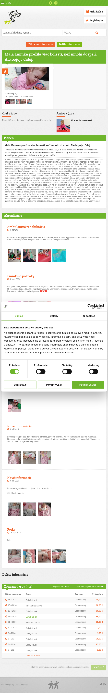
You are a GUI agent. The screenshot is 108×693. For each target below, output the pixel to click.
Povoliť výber (54, 384)
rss (105, 684)
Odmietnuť (20, 384)
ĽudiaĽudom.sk (21, 685)
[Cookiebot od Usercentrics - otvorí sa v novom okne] (89, 306)
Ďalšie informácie (69, 44)
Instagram (56, 3)
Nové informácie (19, 426)
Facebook (50, 3)
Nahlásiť (99, 667)
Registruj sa (97, 20)
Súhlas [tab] (19, 315)
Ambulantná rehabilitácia (26, 227)
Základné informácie (40, 44)
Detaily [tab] (54, 315)
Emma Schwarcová (81, 120)
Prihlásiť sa (96, 11)
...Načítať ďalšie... (33, 655)
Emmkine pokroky (20, 276)
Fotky (11, 529)
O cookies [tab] (89, 315)
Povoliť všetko (87, 384)
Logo (54, 685)
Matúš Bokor (31, 617)
